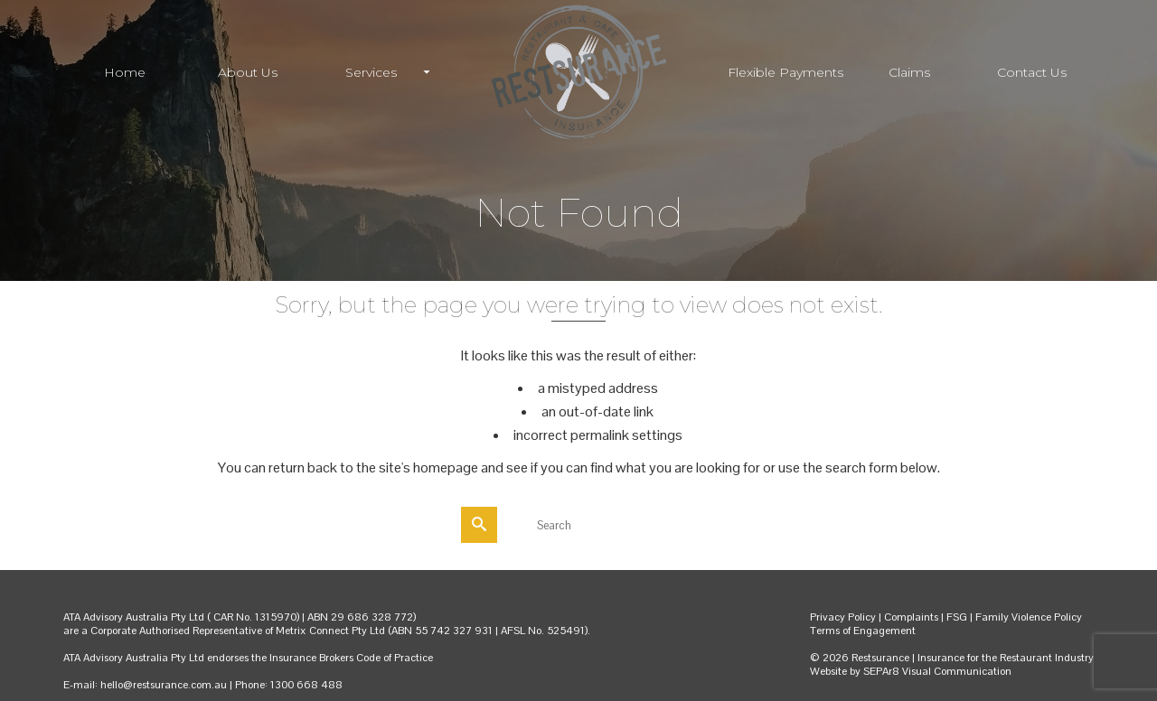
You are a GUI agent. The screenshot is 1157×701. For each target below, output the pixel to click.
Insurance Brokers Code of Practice (351, 657)
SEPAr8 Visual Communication (937, 671)
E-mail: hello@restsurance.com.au (145, 685)
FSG (956, 617)
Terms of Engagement (863, 630)
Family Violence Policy (1028, 617)
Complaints (912, 617)
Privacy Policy (843, 617)
